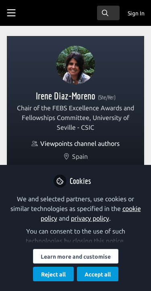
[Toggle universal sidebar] (11, 13)
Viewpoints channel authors (80, 143)
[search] (108, 13)
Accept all (98, 274)
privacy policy (90, 218)
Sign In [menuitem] (136, 13)
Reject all (53, 274)
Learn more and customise (76, 256)
